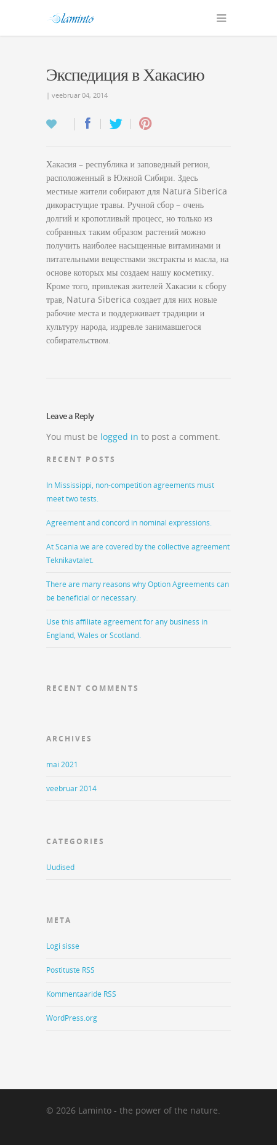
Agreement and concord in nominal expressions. (129, 522)
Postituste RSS (70, 970)
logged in (119, 436)
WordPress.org (71, 1018)
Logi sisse (62, 946)
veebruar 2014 (71, 788)
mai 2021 (62, 764)
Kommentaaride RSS (81, 994)
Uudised (60, 867)
